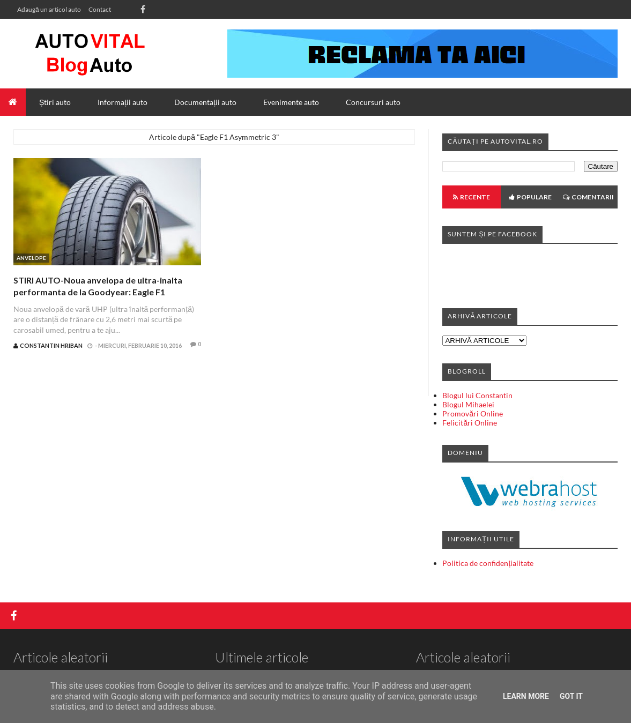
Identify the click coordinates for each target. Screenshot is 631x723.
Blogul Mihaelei (468, 404)
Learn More (526, 696)
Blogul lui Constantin (477, 395)
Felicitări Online (469, 422)
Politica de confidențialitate (487, 563)
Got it (571, 696)
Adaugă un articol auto (49, 9)
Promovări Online (472, 413)
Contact (99, 9)
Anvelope (31, 258)
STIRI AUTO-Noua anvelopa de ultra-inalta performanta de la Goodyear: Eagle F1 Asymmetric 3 (97, 292)
